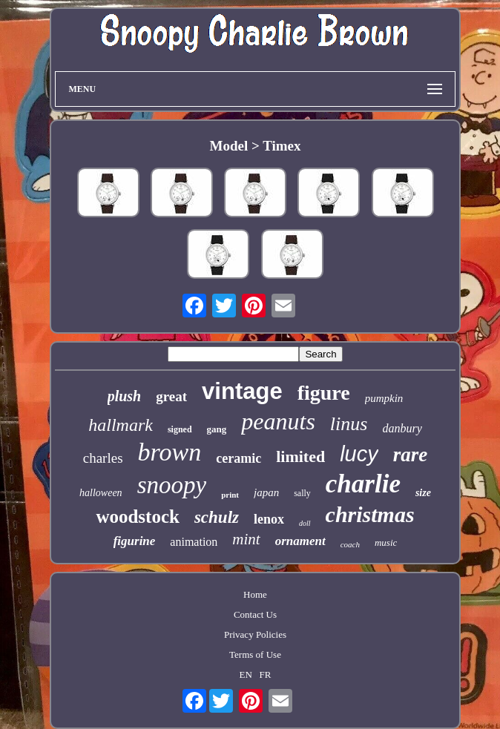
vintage (242, 391)
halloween (100, 492)
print (230, 494)
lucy (359, 454)
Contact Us (255, 614)
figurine (135, 541)
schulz (216, 517)
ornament (300, 541)
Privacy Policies (255, 634)
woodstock (138, 517)
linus (349, 424)
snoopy (172, 485)
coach (350, 544)
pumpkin (384, 398)
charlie (363, 483)
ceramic (238, 458)
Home (255, 594)
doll (305, 523)
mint (246, 539)
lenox (269, 519)
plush (125, 396)
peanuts (278, 421)
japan (266, 492)
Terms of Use (255, 654)
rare (410, 454)
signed (180, 429)
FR (266, 674)
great (171, 396)
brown (170, 452)
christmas (370, 514)
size (423, 492)
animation (193, 541)
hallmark (120, 425)
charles (103, 458)
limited (300, 456)
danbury (401, 428)
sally (302, 493)
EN (246, 674)
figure (323, 392)
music (386, 542)
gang (217, 429)
